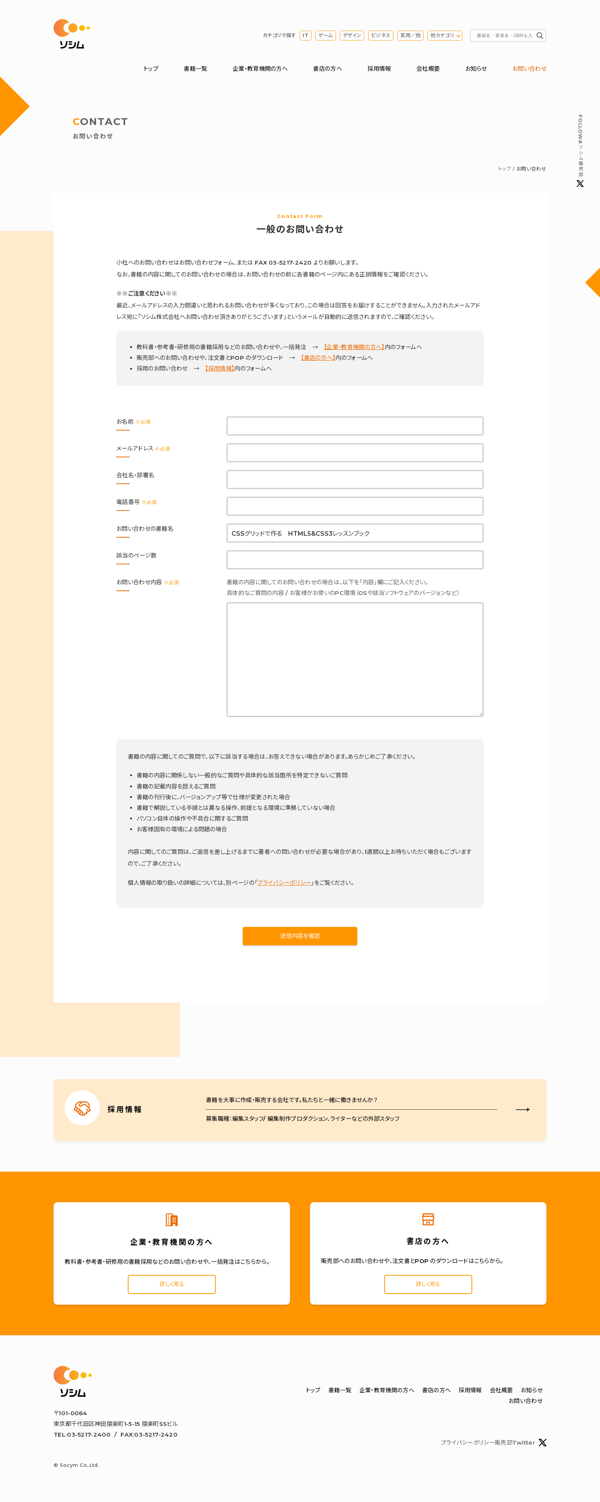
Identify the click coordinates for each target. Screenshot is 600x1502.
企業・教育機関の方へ (260, 70)
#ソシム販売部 (580, 151)
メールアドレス (143, 449)
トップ (150, 70)
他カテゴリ (442, 36)
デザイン (352, 36)
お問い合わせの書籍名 (144, 529)
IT (305, 36)
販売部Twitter (520, 1446)
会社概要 (428, 70)
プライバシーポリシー (284, 884)
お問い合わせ (529, 70)
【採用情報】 (219, 370)
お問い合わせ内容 (147, 583)
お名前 (133, 422)
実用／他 (410, 36)
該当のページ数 (136, 556)
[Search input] (505, 36)
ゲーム (325, 36)
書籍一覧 (195, 70)
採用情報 (379, 70)
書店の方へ (327, 70)
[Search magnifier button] (540, 36)
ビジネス (380, 36)
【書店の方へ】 (318, 359)
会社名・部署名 (135, 476)
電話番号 (136, 503)
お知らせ (476, 70)
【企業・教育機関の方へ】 (354, 348)
